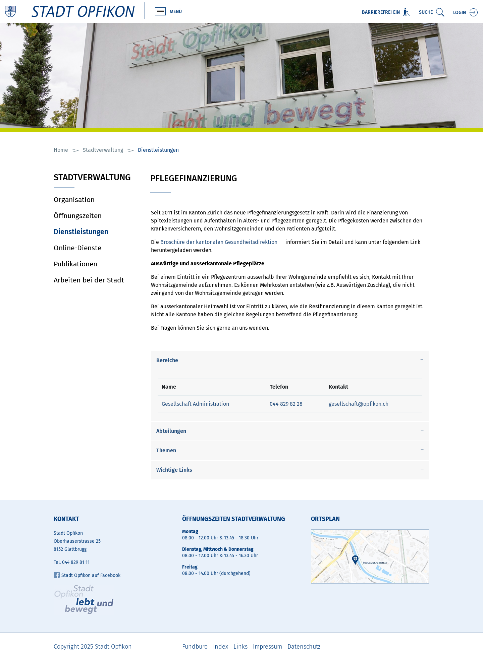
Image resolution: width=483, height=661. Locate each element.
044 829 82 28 (286, 404)
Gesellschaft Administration (195, 404)
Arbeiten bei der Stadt (89, 280)
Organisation (74, 199)
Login (459, 12)
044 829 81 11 (76, 562)
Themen (166, 450)
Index (220, 646)
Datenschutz (304, 646)
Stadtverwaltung (92, 178)
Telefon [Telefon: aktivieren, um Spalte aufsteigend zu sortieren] (279, 387)
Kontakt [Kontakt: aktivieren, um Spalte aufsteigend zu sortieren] (338, 387)
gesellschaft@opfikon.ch (358, 404)
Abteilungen (171, 431)
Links (240, 646)
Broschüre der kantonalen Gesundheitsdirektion (218, 242)
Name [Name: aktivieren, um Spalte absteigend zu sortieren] (169, 387)
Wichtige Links (174, 470)
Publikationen (75, 264)
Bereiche (167, 360)
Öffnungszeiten (78, 215)
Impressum (267, 646)
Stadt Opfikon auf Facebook (87, 575)
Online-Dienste (77, 248)
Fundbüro (195, 646)
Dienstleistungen (97, 231)
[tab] (290, 360)
